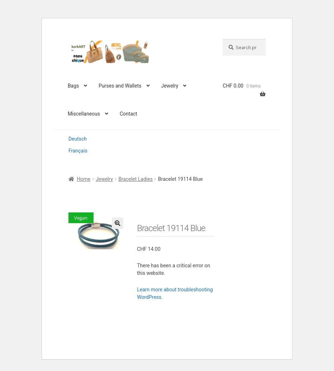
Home (83, 179)
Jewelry (169, 86)
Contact (128, 114)
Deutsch (77, 139)
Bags (73, 86)
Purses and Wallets (120, 86)
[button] (117, 223)
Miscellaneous (84, 114)
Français (77, 151)
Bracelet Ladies (135, 179)
